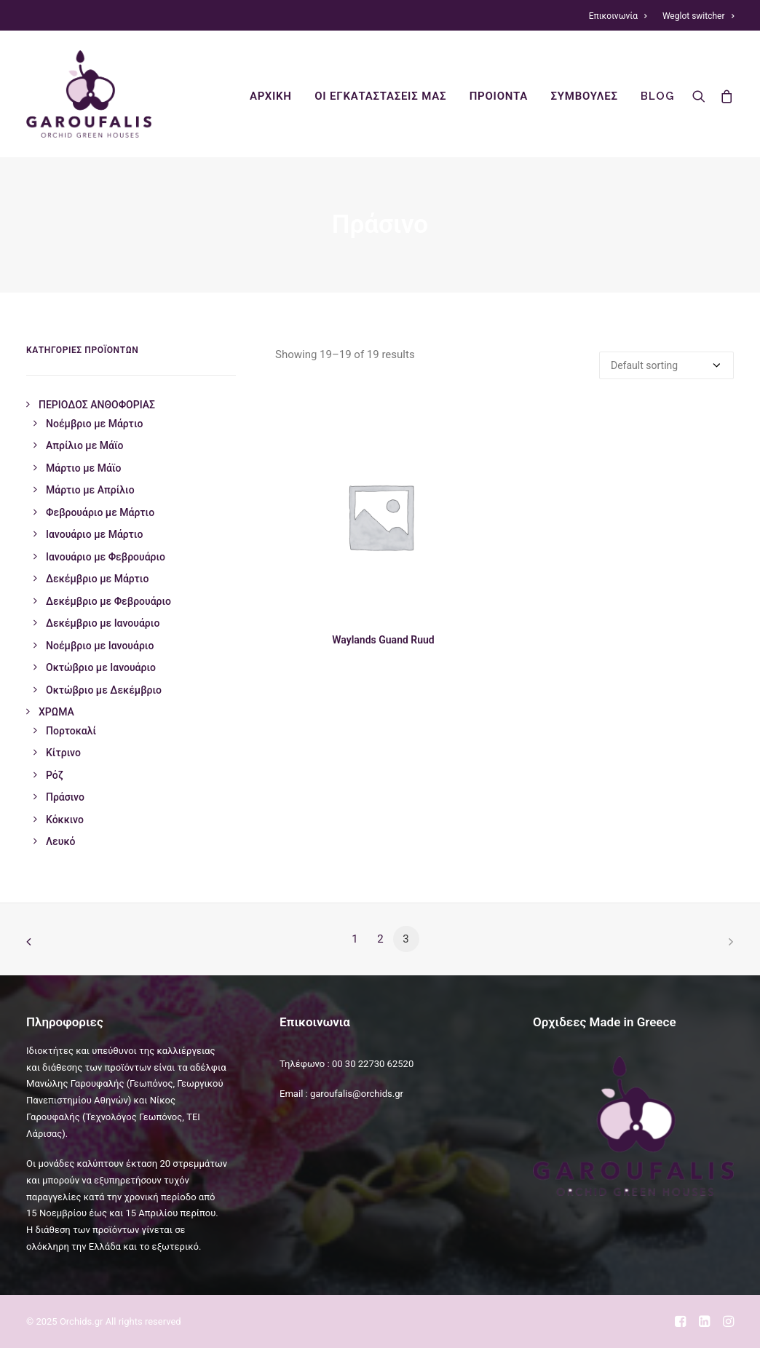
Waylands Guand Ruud (383, 640)
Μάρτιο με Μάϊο (83, 468)
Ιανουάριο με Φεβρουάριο (105, 557)
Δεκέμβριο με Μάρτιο (97, 578)
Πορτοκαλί (71, 731)
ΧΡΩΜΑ (56, 712)
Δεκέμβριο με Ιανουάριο (102, 623)
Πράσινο (65, 797)
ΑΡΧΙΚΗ (271, 96)
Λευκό (60, 841)
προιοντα (499, 96)
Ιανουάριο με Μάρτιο (94, 534)
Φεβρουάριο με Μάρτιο (100, 512)
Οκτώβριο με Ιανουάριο (101, 667)
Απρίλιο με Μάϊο (85, 445)
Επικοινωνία (618, 16)
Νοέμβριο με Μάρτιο (94, 423)
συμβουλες (584, 96)
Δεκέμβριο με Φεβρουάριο (108, 601)
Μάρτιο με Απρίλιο (90, 490)
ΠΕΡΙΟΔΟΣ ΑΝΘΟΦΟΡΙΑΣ (97, 405)
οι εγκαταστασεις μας (380, 96)
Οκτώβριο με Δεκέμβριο (104, 690)
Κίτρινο (63, 752)
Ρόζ (54, 775)
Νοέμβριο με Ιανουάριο (100, 645)
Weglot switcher (698, 16)
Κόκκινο (65, 819)
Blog (657, 96)
